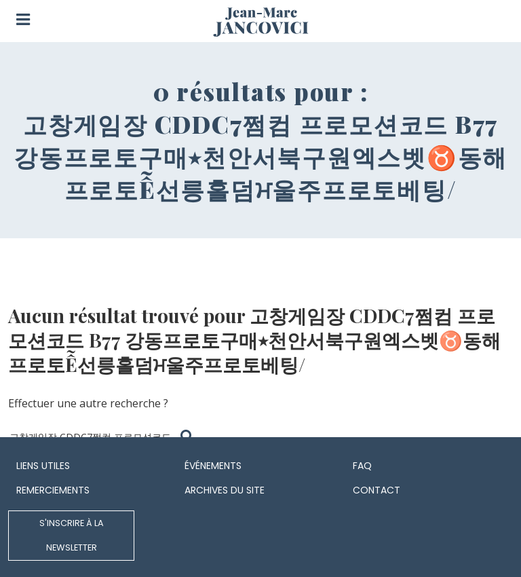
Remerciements (53, 490)
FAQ (362, 465)
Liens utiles (43, 465)
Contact (376, 490)
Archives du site (225, 490)
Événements (213, 465)
